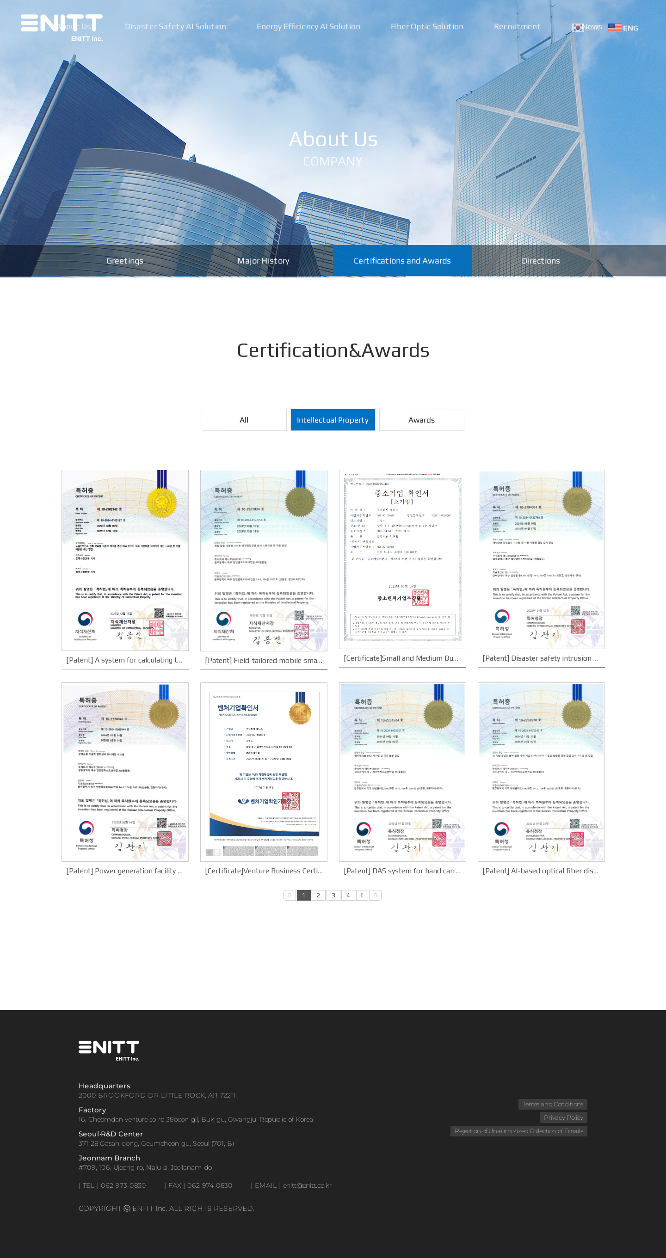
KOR (585, 27)
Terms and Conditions (552, 1104)
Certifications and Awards (402, 261)
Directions (541, 261)
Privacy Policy (563, 1117)
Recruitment (519, 27)
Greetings (124, 261)
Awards (421, 419)
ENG (623, 27)
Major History (263, 261)
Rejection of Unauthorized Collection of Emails (518, 1131)
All (244, 419)
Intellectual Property (333, 419)
